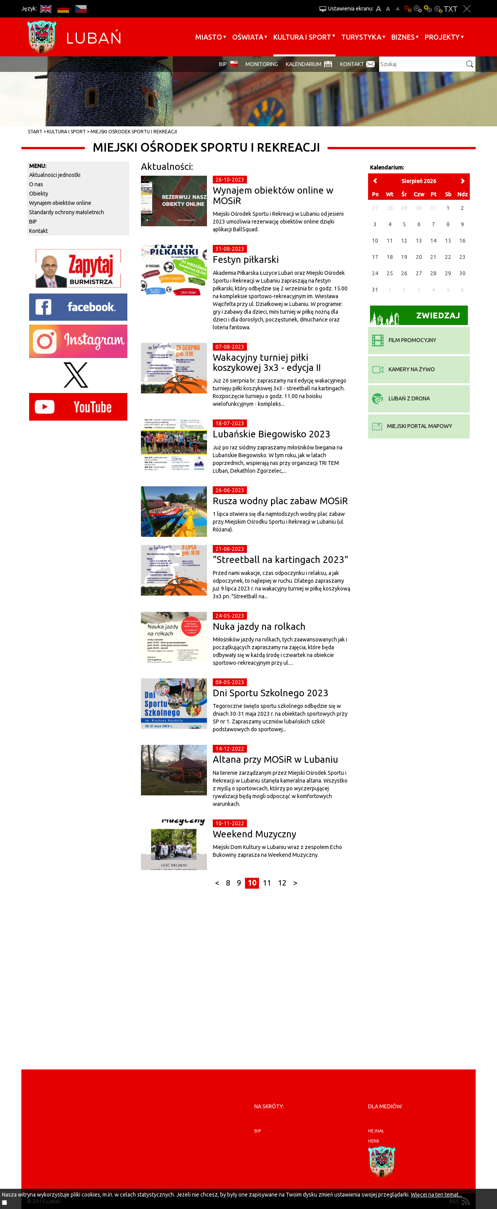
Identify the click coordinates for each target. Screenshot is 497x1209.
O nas (36, 184)
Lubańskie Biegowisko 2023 (271, 434)
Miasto (208, 37)
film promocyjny (404, 340)
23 (462, 257)
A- (398, 8)
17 (375, 257)
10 (252, 883)
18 (390, 257)
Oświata (247, 37)
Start (35, 131)
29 (448, 273)
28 (433, 273)
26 (404, 273)
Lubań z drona (401, 398)
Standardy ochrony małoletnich (66, 212)
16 (462, 241)
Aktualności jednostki (54, 175)
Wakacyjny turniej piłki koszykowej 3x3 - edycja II (267, 362)
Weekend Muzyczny (254, 834)
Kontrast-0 (418, 8)
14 (433, 241)
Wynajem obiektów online (60, 203)
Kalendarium (303, 64)
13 (419, 241)
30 (462, 273)
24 (375, 273)
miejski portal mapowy (412, 426)
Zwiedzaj (415, 318)
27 (419, 273)
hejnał (376, 1131)
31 (375, 290)
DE (63, 8)
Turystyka (361, 37)
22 (448, 257)
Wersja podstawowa (408, 8)
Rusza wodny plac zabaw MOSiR (280, 501)
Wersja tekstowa (450, 8)
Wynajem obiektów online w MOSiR (273, 195)
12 (282, 883)
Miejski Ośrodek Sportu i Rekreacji (133, 131)
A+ (378, 8)
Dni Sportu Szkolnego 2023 (270, 693)
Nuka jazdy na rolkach (259, 626)
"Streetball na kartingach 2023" (280, 559)
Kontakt (352, 64)
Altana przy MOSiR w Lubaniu (275, 759)
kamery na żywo (403, 369)
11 (267, 883)
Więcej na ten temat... (436, 1195)
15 (448, 241)
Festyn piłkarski (246, 259)
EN (45, 8)
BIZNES (403, 37)
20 (419, 257)
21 (433, 257)
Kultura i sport (302, 37)
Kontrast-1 (428, 8)
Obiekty (38, 193)
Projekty (442, 37)
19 (404, 257)
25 (390, 273)
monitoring (261, 64)
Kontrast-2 (438, 8)
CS (80, 8)
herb (373, 1141)
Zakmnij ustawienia (467, 8)
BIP (223, 64)
